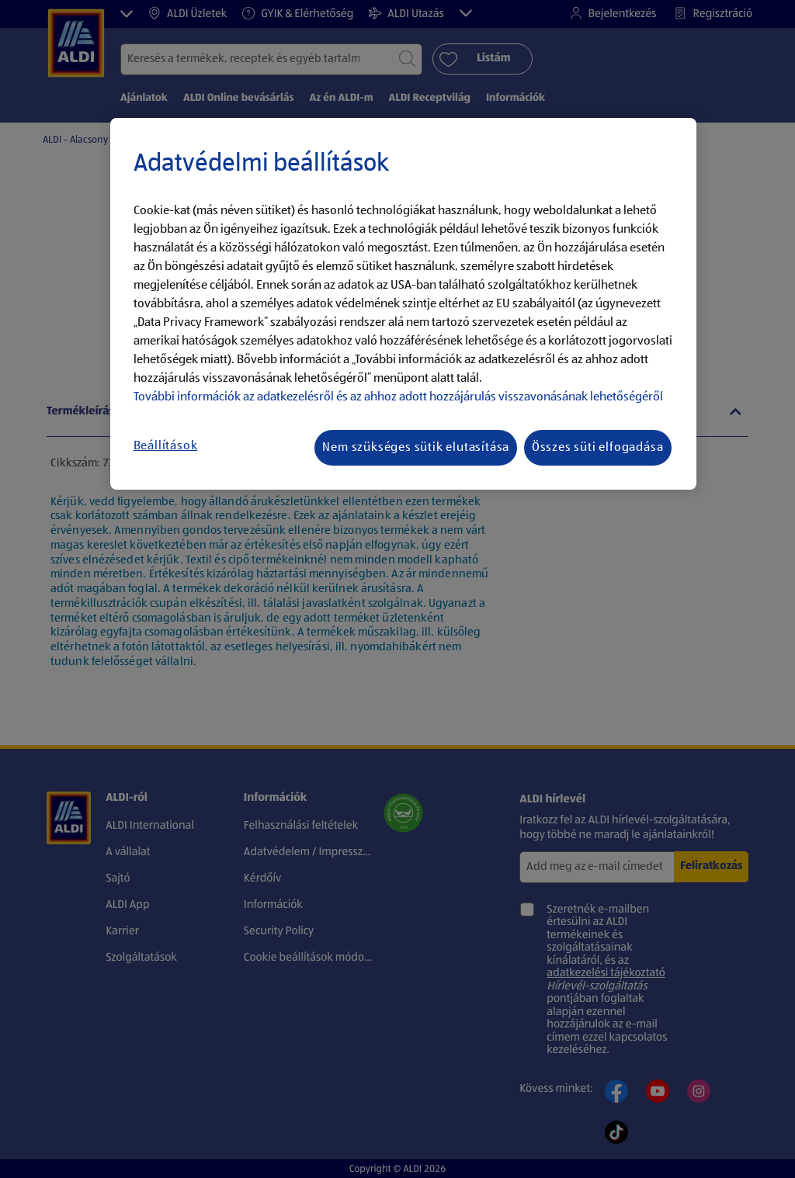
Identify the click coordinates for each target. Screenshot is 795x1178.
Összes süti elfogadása (598, 448)
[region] (403, 304)
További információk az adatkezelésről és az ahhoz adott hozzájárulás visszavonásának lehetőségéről (398, 397)
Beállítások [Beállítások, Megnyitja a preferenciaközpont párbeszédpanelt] (166, 446)
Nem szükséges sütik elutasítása (415, 448)
